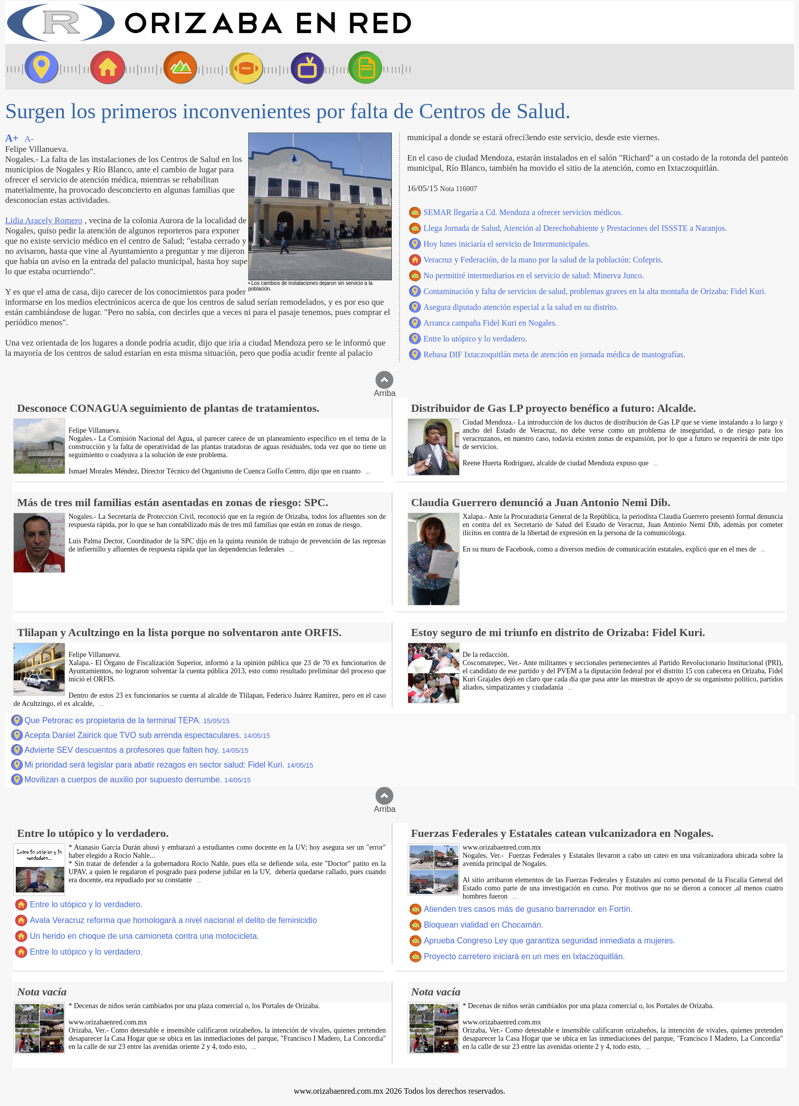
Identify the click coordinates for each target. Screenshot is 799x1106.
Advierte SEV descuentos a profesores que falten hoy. (136, 750)
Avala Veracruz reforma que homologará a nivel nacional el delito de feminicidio (173, 920)
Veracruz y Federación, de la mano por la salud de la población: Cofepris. (543, 259)
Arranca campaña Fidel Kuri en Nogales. (490, 323)
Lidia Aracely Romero (43, 220)
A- (29, 139)
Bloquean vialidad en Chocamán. (484, 924)
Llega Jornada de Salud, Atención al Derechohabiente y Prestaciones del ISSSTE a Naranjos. (575, 228)
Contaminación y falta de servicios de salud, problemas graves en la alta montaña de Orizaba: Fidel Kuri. (594, 291)
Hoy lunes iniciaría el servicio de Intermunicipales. (506, 244)
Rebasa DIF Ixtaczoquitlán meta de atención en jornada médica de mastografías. (554, 354)
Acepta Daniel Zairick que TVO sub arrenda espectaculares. (147, 735)
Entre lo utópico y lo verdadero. (475, 338)
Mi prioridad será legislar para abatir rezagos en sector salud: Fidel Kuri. (168, 764)
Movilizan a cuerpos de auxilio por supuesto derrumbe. (137, 779)
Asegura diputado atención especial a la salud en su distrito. (520, 307)
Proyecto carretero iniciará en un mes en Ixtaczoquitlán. (524, 956)
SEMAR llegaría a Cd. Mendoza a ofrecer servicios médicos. (523, 212)
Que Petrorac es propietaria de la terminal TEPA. (127, 720)
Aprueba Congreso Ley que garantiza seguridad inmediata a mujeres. (550, 940)
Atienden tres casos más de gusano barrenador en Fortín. (528, 909)
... (367, 472)
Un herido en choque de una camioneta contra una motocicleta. (144, 936)
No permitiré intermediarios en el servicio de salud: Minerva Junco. (533, 275)
